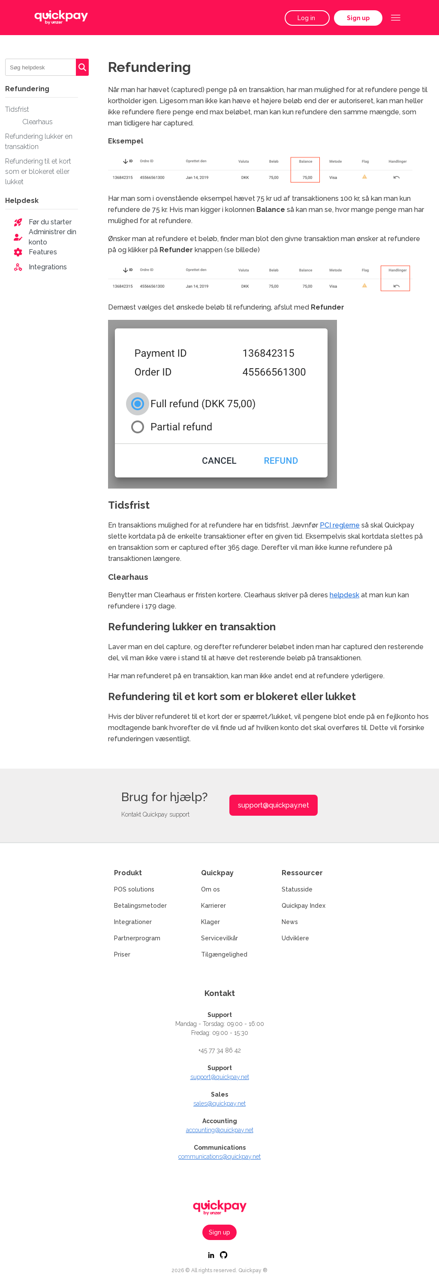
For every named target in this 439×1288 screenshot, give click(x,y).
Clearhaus (37, 122)
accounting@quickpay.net (219, 1130)
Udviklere (295, 938)
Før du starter (50, 222)
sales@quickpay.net (219, 1103)
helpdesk (344, 595)
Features (43, 252)
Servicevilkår (219, 938)
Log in (307, 18)
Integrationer (133, 921)
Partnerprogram (137, 938)
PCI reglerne (340, 525)
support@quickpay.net (273, 805)
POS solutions (134, 889)
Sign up (358, 18)
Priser (122, 954)
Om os (210, 889)
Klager (210, 921)
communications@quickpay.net (219, 1156)
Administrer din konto (52, 237)
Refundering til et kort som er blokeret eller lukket (38, 171)
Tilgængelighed (224, 954)
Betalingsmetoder (140, 905)
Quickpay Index (303, 905)
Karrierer (213, 905)
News (290, 921)
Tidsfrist (17, 109)
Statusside (297, 889)
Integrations (48, 267)
